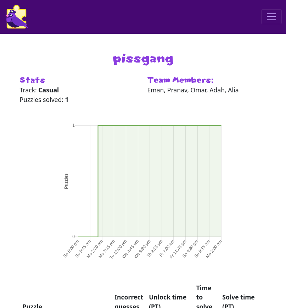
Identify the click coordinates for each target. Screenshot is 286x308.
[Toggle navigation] (271, 16)
